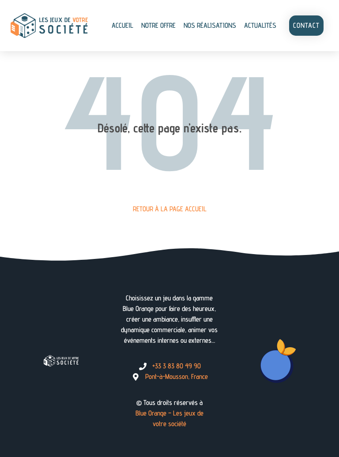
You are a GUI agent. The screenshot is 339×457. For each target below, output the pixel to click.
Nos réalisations (210, 25)
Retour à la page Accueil (170, 209)
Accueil (122, 25)
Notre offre (158, 25)
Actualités (260, 25)
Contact (306, 25)
